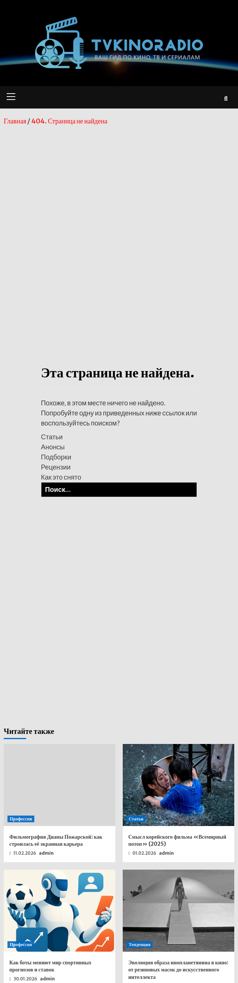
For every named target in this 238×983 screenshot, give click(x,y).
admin (46, 853)
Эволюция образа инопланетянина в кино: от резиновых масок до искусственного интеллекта (178, 969)
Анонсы (53, 447)
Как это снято (61, 477)
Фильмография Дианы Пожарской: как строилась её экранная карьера (55, 840)
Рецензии (56, 467)
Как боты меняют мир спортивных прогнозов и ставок (50, 966)
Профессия (21, 819)
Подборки (56, 457)
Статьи (52, 437)
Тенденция (139, 944)
